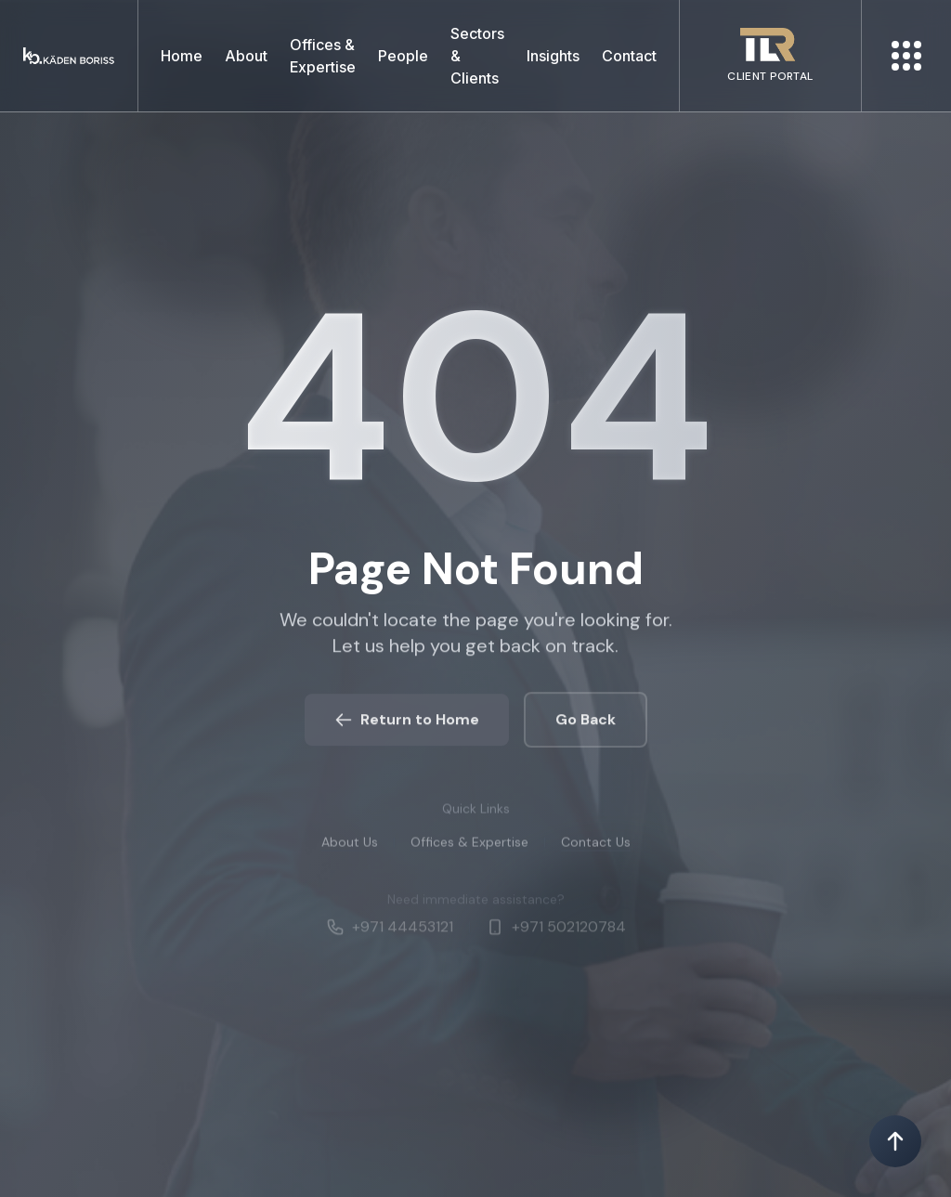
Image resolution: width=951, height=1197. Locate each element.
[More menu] (906, 55)
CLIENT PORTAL (770, 76)
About (246, 55)
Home (181, 55)
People (403, 55)
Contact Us (596, 848)
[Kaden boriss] (68, 55)
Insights (553, 55)
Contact (629, 55)
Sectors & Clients (477, 55)
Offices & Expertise (323, 55)
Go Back (585, 725)
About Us (349, 848)
